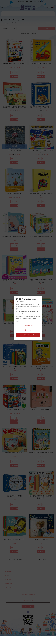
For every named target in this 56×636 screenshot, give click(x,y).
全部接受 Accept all (28, 335)
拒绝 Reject (28, 330)
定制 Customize (28, 325)
